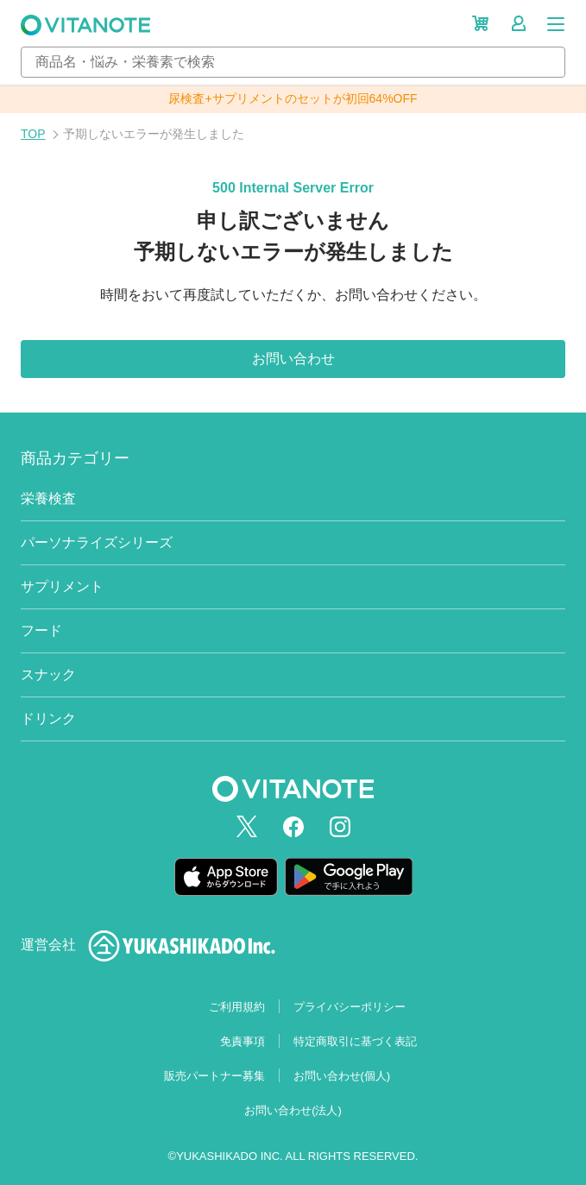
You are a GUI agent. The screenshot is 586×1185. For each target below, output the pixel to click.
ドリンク (48, 718)
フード (41, 630)
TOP (33, 134)
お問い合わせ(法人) (293, 1110)
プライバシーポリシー (349, 1006)
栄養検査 (48, 498)
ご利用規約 (237, 1006)
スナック (48, 674)
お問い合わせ (293, 358)
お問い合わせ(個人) (342, 1075)
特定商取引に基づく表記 (355, 1041)
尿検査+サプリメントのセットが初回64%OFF (292, 98)
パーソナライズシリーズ (97, 542)
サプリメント (62, 586)
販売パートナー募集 (214, 1075)
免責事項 (242, 1041)
